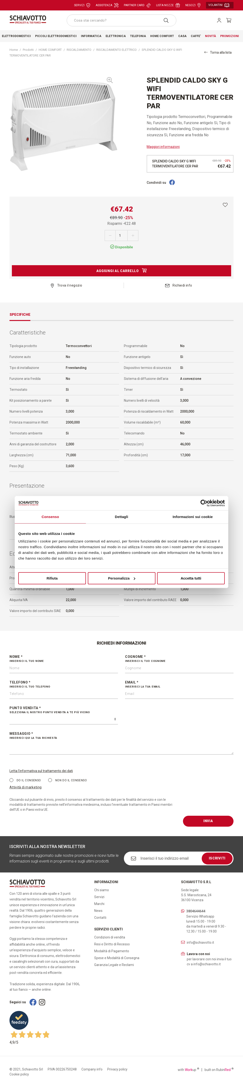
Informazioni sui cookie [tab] (193, 517)
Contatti (100, 917)
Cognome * (179, 659)
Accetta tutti (191, 578)
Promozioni (229, 36)
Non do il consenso (67, 780)
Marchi (99, 904)
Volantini (218, 5)
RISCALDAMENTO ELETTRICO (116, 50)
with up (188, 1069)
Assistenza (107, 5)
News (98, 911)
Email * (179, 684)
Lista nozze (168, 5)
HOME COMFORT (50, 50)
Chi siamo (101, 890)
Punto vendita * (63, 710)
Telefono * (63, 684)
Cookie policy (19, 1074)
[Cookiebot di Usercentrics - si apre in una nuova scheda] (204, 503)
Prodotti (28, 50)
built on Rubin (219, 1069)
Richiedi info (178, 285)
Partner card (137, 5)
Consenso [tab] (50, 517)
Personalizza (121, 578)
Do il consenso (25, 780)
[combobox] (121, 20)
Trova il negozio (66, 285)
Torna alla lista (218, 52)
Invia (208, 821)
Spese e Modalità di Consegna (116, 958)
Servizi (82, 5)
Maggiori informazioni (163, 147)
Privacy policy (117, 1069)
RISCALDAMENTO (79, 50)
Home (13, 50)
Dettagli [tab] (121, 517)
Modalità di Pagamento (111, 951)
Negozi (193, 5)
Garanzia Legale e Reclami (114, 965)
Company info (92, 1069)
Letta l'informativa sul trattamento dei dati (41, 771)
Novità (210, 36)
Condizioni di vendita (109, 937)
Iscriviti (217, 858)
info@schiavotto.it (200, 942)
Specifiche (19, 314)
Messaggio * (121, 736)
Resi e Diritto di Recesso (112, 944)
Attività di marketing (25, 787)
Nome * (63, 659)
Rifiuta (52, 578)
